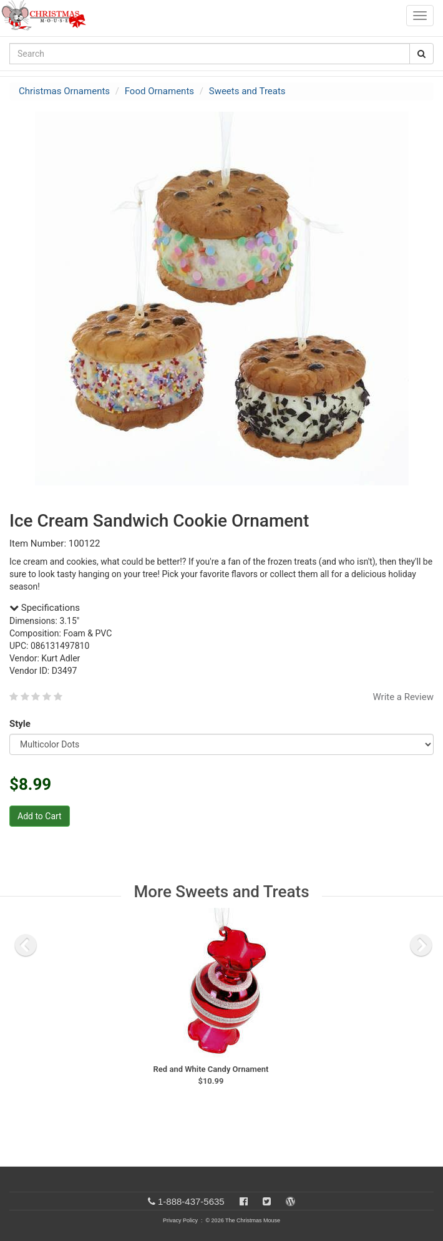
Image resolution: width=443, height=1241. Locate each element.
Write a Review (403, 697)
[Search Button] (421, 53)
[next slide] (421, 945)
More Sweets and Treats (221, 891)
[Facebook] (244, 1201)
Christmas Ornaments (64, 91)
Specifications (44, 607)
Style (22, 723)
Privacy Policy (180, 1220)
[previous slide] (25, 945)
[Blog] (290, 1201)
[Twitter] (267, 1201)
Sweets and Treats (247, 91)
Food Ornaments (159, 91)
